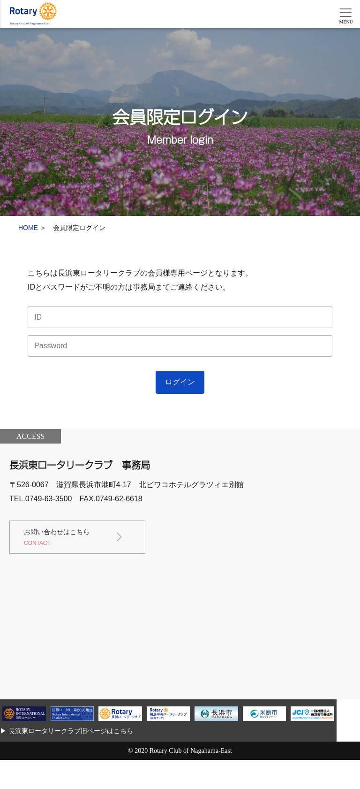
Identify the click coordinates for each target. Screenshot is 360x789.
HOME (28, 227)
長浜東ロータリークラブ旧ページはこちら (70, 731)
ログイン (180, 382)
